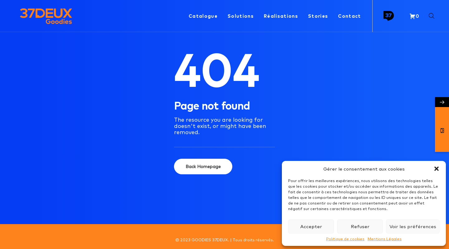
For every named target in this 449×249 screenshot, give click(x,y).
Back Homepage (203, 166)
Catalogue (203, 16)
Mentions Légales (385, 239)
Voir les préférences (412, 226)
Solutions (241, 16)
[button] (436, 169)
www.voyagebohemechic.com (235, 233)
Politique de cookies (345, 239)
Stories (318, 16)
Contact (349, 16)
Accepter (311, 226)
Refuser (360, 226)
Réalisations (281, 16)
